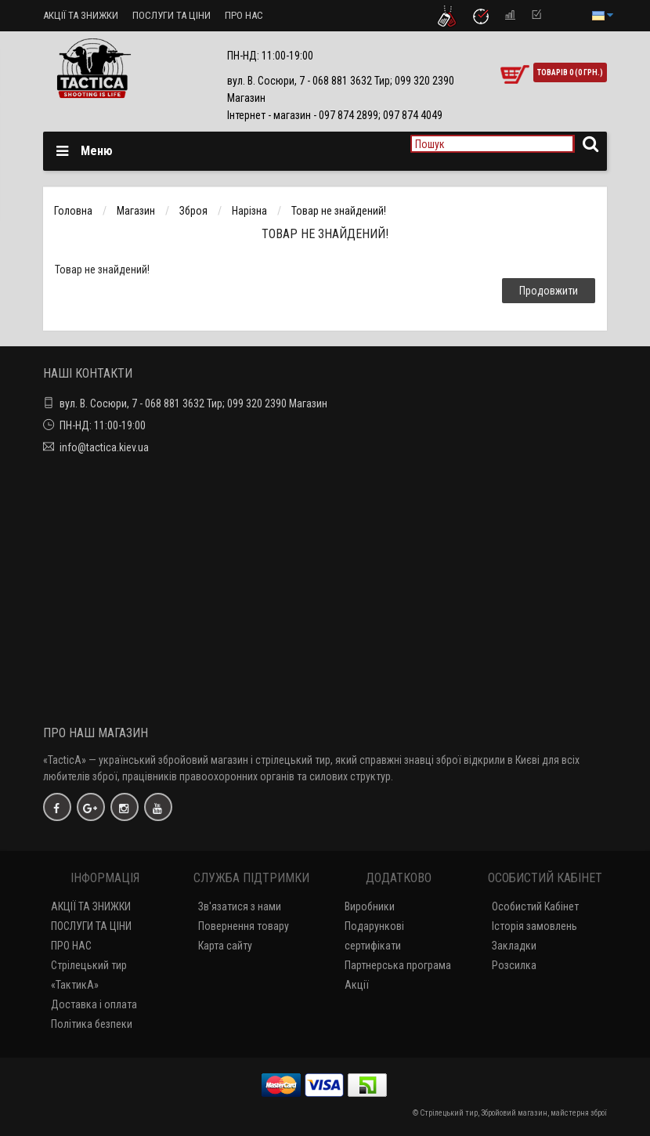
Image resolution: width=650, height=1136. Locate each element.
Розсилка (514, 965)
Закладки (514, 945)
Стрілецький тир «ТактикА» (89, 975)
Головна (73, 210)
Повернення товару (243, 926)
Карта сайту (225, 945)
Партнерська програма (398, 965)
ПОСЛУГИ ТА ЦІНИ (171, 15)
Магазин (136, 210)
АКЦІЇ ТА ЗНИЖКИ (80, 15)
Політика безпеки (91, 1024)
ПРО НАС (244, 15)
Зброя (193, 210)
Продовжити (548, 290)
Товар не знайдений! (338, 210)
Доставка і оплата (94, 1004)
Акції (357, 985)
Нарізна (249, 210)
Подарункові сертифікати (374, 936)
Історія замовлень (534, 926)
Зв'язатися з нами (239, 906)
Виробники (370, 906)
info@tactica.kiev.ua (104, 447)
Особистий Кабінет (535, 906)
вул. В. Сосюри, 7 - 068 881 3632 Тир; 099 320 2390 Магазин (193, 403)
